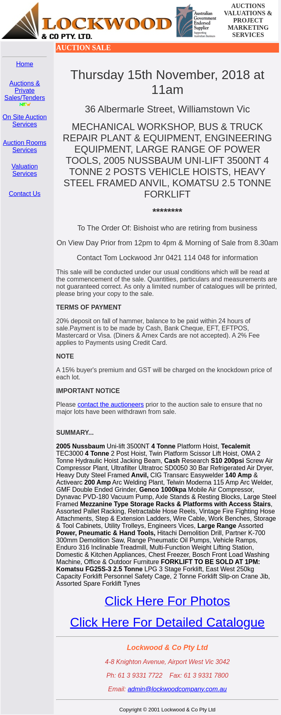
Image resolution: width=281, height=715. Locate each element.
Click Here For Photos (167, 601)
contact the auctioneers (110, 404)
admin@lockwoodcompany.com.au (176, 689)
